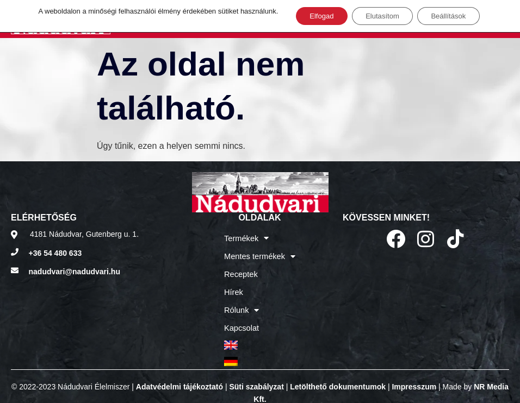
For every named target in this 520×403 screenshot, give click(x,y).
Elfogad (314, 16)
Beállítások (455, 16)
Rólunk (242, 302)
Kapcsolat (241, 318)
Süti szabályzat (256, 373)
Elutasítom (382, 16)
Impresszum (414, 373)
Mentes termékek (259, 253)
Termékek (247, 237)
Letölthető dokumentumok (338, 373)
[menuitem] (259, 334)
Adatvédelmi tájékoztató (179, 373)
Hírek (234, 286)
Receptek (241, 270)
